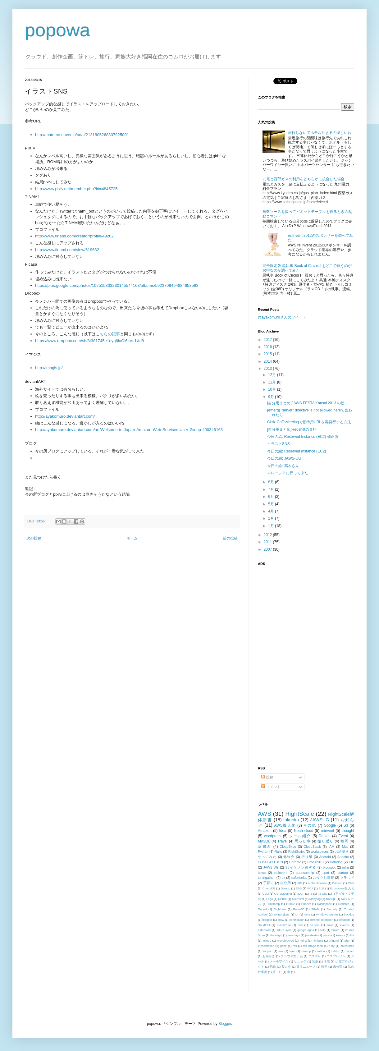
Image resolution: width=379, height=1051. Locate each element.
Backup (337, 883)
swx (281, 951)
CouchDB (269, 888)
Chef (351, 883)
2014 (268, 361)
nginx (303, 940)
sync (292, 951)
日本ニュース (305, 966)
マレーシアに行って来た (287, 473)
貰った (277, 972)
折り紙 (307, 857)
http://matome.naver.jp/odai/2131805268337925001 (82, 134)
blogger (267, 919)
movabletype (285, 940)
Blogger (224, 1023)
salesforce (347, 946)
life (352, 935)
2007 (268, 549)
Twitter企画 (282, 914)
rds (295, 946)
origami (334, 940)
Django (285, 888)
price (283, 946)
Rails (278, 851)
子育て (268, 883)
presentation (266, 946)
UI (297, 914)
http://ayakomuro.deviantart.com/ (65, 416)
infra (345, 867)
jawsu (327, 935)
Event (343, 836)
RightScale (299, 813)
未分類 (338, 966)
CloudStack (312, 846)
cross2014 (283, 925)
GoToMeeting (283, 893)
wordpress (272, 836)
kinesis (340, 935)
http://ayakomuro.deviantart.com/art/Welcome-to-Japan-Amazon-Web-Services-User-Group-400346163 (129, 429)
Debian (325, 836)
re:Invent (280, 872)
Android (325, 857)
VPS (307, 914)
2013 (268, 368)
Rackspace (324, 904)
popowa (57, 30)
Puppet (306, 904)
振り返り (325, 841)
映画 (324, 966)
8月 (271, 482)
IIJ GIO (322, 893)
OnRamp (274, 904)
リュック (300, 961)
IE (311, 893)
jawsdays (294, 935)
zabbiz (335, 951)
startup (343, 872)
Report (262, 909)
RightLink (280, 909)
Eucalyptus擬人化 (342, 888)
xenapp (306, 951)
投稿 (267, 777)
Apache (343, 857)
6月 (271, 496)
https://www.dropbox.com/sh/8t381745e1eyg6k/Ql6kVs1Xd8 (89, 340)
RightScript (296, 851)
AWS (264, 813)
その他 (310, 825)
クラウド (347, 877)
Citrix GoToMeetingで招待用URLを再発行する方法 (309, 422)
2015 (268, 354)
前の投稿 (230, 538)
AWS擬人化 (285, 825)
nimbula (318, 940)
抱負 (273, 966)
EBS (299, 888)
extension (264, 930)
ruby (332, 946)
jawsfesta (311, 935)
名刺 (327, 961)
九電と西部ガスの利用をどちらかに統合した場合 (304, 179)
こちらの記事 (108, 334)
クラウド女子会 (292, 956)
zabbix (321, 951)
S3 (346, 825)
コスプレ (314, 956)
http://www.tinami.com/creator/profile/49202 (74, 236)
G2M (266, 893)
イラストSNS (278, 444)
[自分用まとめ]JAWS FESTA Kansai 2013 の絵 (306, 403)
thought (348, 830)
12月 (272, 375)
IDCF (300, 893)
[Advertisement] (288, 662)
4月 (271, 511)
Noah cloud (303, 830)
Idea (282, 830)
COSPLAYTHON (270, 862)
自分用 (285, 883)
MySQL (264, 841)
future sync (283, 930)
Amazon (265, 830)
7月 (271, 489)
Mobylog (315, 899)
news (262, 872)
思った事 (303, 841)
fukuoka (291, 819)
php (347, 940)
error (329, 925)
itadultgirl (276, 935)
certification (296, 919)
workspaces (320, 851)
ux (283, 877)
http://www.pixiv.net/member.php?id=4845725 (76, 188)
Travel (282, 841)
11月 (272, 382)
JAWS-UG (270, 867)
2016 (268, 347)
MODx (282, 899)
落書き (265, 846)
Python (263, 851)
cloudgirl (344, 919)
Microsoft (298, 899)
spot (325, 872)
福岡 (344, 841)
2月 (271, 518)
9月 (271, 397)
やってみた (267, 857)
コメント (271, 787)
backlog (349, 914)
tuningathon (266, 877)
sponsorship (305, 872)
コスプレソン (335, 956)
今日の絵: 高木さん (283, 466)
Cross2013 (315, 862)
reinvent (327, 830)
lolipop (267, 940)
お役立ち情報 (323, 877)
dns (300, 925)
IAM (331, 846)
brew (281, 919)
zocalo (349, 951)
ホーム (132, 538)
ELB (321, 888)
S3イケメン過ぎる (300, 867)
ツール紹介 (300, 836)
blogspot (329, 867)
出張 (315, 961)
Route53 (298, 909)
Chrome (295, 862)
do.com (314, 925)
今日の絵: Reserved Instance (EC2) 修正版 (302, 436)
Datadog (336, 862)
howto (335, 930)
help (323, 930)
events (344, 925)
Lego (269, 899)
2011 (268, 542)
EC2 (310, 888)
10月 (272, 389)
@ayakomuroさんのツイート (282, 317)
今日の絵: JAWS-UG (284, 458)
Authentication (317, 883)
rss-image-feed (313, 946)
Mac (345, 846)
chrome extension (321, 919)
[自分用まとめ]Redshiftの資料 (292, 429)
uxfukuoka (299, 877)
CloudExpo (288, 846)
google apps (305, 930)
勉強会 (289, 857)
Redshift (343, 904)
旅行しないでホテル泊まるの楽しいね (319, 133)
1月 (271, 526)
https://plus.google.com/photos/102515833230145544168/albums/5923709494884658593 (117, 285)
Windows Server (327, 914)
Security (331, 909)
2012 (268, 535)
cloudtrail (264, 925)
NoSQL (331, 899)
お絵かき (269, 956)
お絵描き (342, 851)
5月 (271, 504)
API (299, 883)
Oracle (290, 904)
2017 (268, 339)
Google (330, 825)
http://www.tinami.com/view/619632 (67, 249)
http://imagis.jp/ (49, 367)
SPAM (315, 909)
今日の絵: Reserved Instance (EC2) (296, 451)
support (267, 951)
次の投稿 (33, 538)
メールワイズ (279, 961)
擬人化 (286, 966)
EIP (351, 862)
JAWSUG (319, 819)
